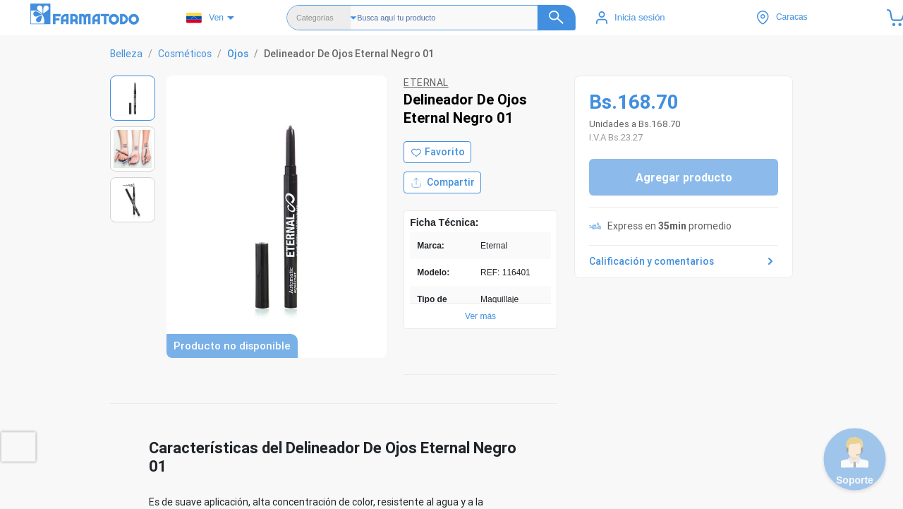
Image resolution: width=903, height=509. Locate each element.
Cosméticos (185, 53)
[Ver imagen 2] (132, 149)
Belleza (126, 53)
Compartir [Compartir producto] (442, 182)
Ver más (480, 316)
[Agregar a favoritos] (437, 152)
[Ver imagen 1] (132, 98)
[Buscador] (466, 18)
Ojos (237, 53)
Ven (205, 18)
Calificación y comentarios (683, 261)
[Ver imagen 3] (132, 199)
